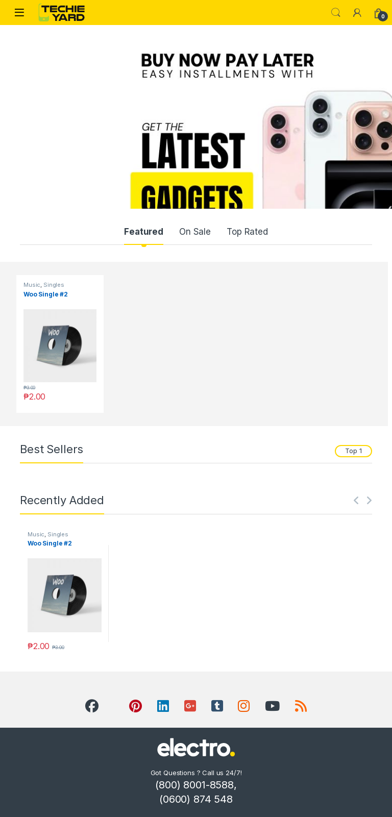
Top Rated (247, 232)
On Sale (195, 232)
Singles (53, 284)
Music (31, 284)
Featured (143, 232)
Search (335, 12)
